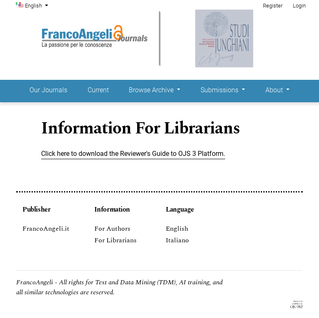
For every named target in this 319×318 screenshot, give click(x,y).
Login (299, 5)
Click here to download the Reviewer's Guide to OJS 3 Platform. (133, 154)
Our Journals (48, 90)
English (37, 5)
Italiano (177, 240)
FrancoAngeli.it (45, 229)
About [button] (275, 90)
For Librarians (115, 240)
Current (98, 90)
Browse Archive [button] (152, 90)
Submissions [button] (220, 90)
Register (272, 5)
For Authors (112, 229)
